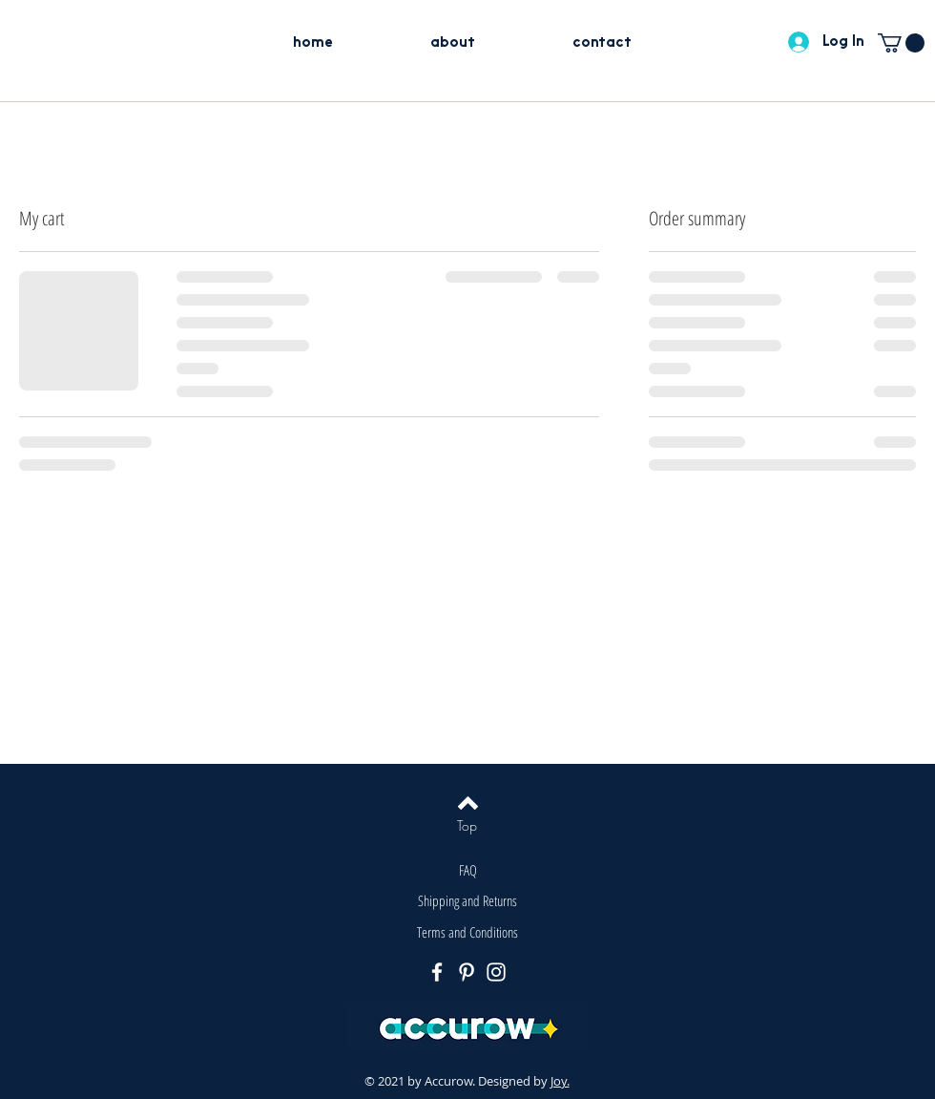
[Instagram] (496, 972)
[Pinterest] (466, 972)
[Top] (467, 825)
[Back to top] (468, 803)
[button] (901, 43)
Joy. (560, 1080)
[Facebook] (437, 972)
